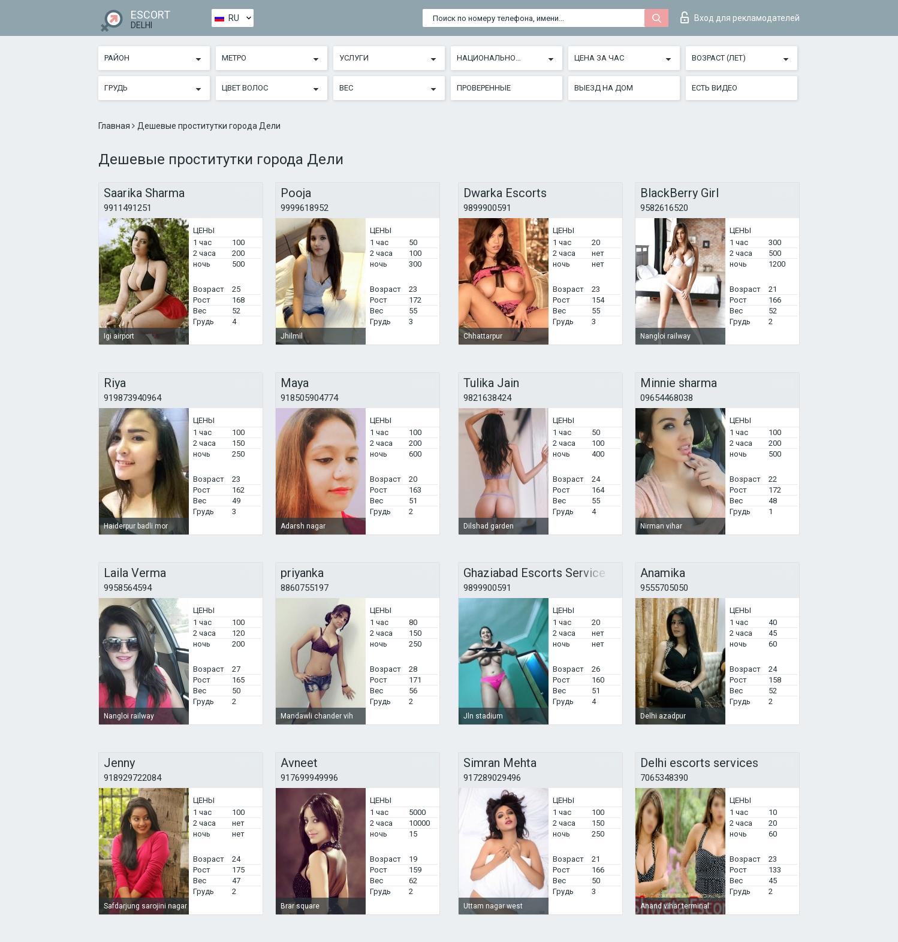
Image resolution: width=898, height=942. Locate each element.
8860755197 (305, 587)
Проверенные (484, 87)
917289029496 (492, 777)
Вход (740, 17)
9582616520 (664, 208)
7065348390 (664, 777)
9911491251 (128, 208)
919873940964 (132, 398)
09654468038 (666, 398)
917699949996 (309, 777)
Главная (115, 126)
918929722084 (132, 777)
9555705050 (664, 587)
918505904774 (309, 398)
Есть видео (714, 87)
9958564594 (128, 587)
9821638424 (487, 398)
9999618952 (305, 208)
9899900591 (487, 208)
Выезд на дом (603, 87)
